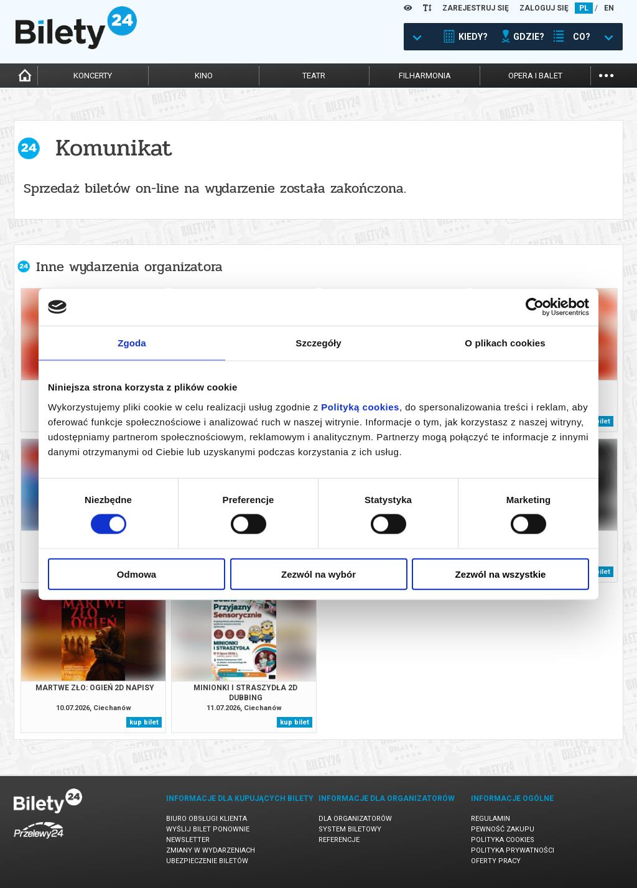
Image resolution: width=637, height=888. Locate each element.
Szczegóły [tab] (318, 343)
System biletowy (349, 829)
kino (204, 75)
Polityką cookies (360, 406)
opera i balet (535, 75)
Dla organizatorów (355, 819)
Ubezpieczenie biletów (207, 861)
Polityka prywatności (512, 850)
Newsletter (188, 840)
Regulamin (490, 819)
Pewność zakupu (502, 829)
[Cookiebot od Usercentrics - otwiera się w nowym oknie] (534, 307)
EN (609, 8)
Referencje (339, 840)
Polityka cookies (502, 840)
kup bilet (144, 722)
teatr (313, 75)
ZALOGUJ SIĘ (544, 8)
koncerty (92, 75)
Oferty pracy (496, 861)
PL (583, 8)
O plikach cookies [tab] (505, 343)
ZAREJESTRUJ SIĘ (475, 8)
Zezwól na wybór (318, 573)
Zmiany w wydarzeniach (210, 850)
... (606, 74)
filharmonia (425, 75)
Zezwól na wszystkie (500, 573)
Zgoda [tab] (132, 343)
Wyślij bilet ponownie (207, 829)
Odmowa (136, 573)
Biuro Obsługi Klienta (206, 819)
